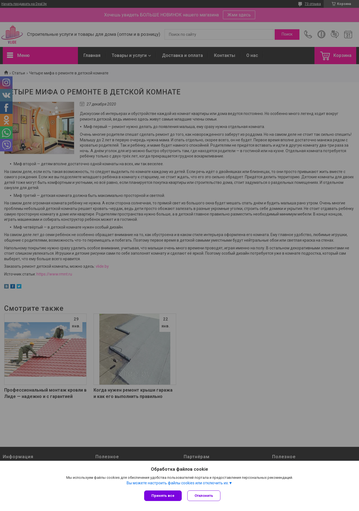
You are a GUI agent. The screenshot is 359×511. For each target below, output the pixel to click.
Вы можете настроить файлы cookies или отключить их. (178, 483)
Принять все (162, 496)
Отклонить (204, 496)
